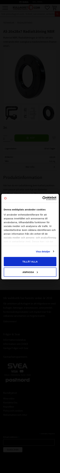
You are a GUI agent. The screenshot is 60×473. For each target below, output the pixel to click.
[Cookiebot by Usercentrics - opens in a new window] (42, 198)
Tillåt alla (30, 261)
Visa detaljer (43, 251)
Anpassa (30, 272)
